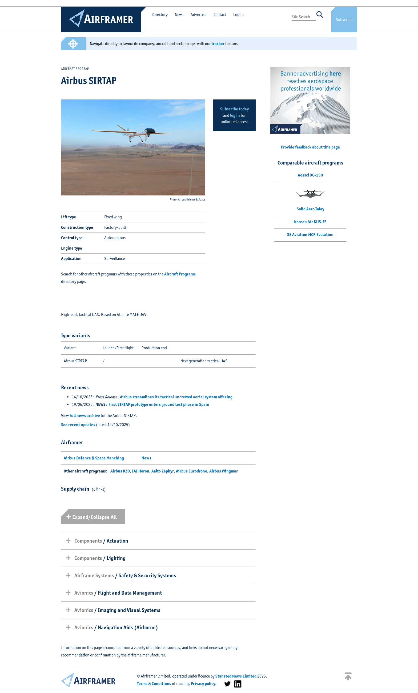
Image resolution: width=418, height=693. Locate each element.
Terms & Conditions (154, 683)
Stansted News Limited (235, 676)
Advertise (198, 14)
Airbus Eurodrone (191, 471)
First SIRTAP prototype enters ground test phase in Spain (158, 404)
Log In (238, 14)
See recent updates (78, 424)
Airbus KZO (120, 471)
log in (235, 115)
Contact (220, 14)
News (179, 14)
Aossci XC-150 (310, 175)
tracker (217, 43)
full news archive (85, 415)
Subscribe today (234, 108)
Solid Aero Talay (310, 208)
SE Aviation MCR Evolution (310, 234)
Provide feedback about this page (310, 147)
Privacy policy (203, 683)
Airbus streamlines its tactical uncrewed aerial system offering (176, 396)
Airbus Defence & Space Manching (94, 457)
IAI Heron (140, 471)
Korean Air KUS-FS (310, 221)
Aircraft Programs (180, 274)
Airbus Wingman (224, 471)
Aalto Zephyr (162, 471)
